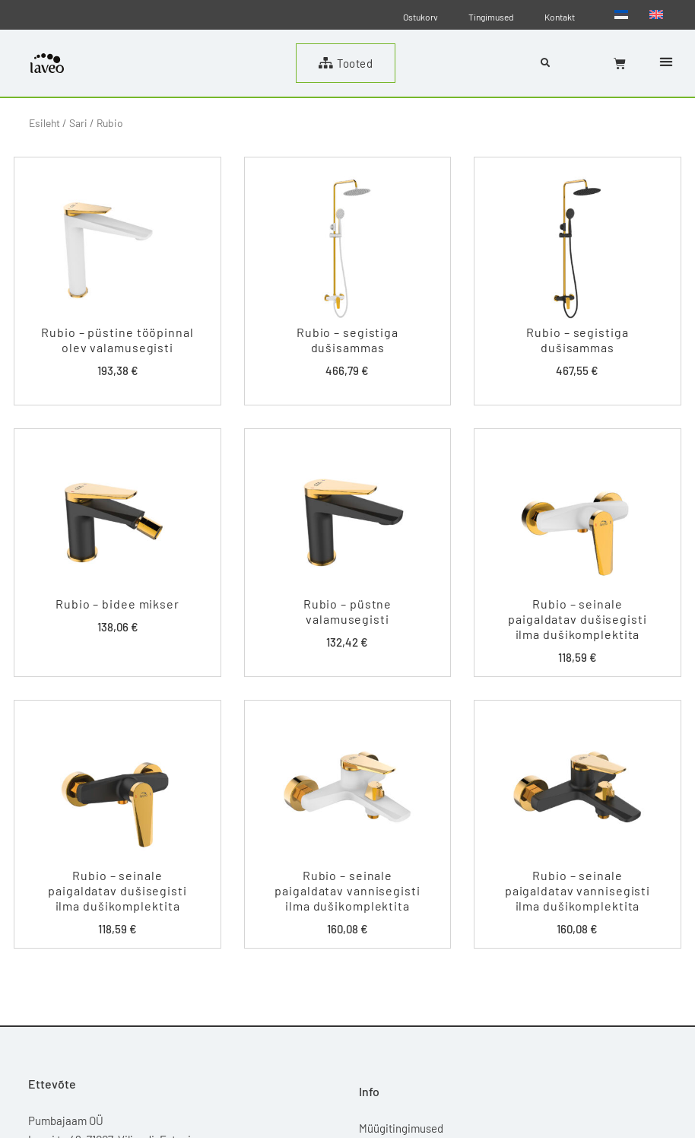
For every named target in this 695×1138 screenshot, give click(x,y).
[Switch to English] (656, 14)
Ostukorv (420, 16)
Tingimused (491, 16)
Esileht (44, 122)
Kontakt (559, 16)
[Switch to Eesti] (621, 14)
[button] (665, 62)
